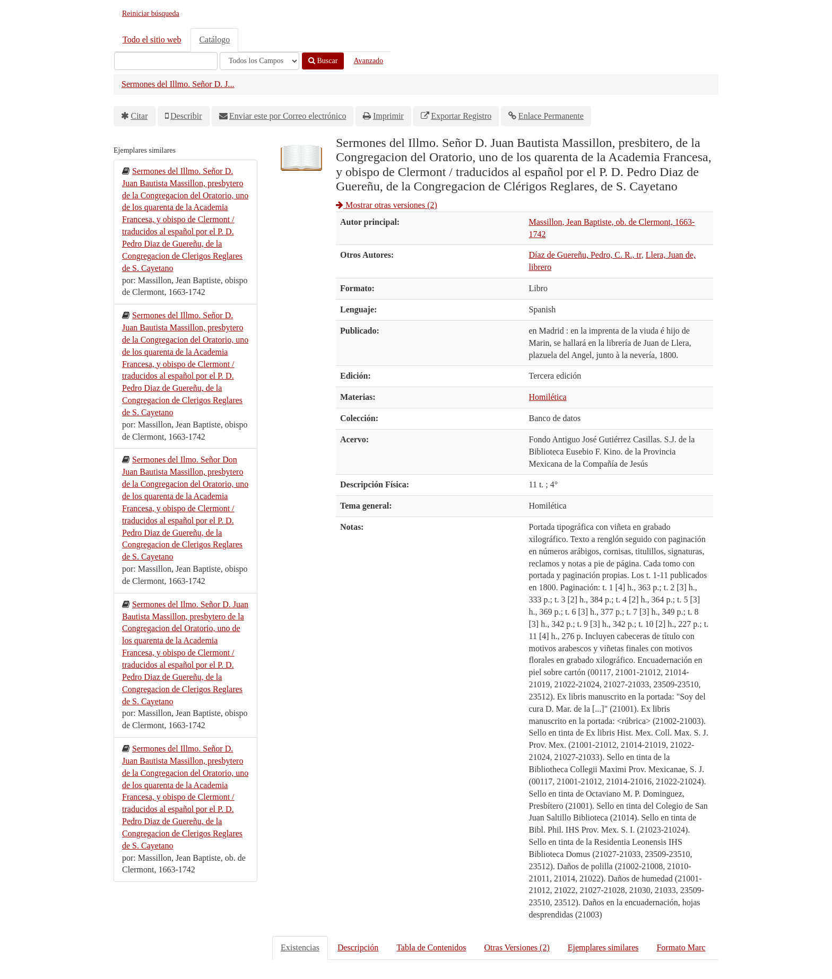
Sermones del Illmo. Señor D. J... (178, 84)
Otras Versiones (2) (516, 947)
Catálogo (214, 39)
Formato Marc (680, 947)
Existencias (300, 947)
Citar (139, 115)
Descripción (357, 947)
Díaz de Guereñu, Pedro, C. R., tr (585, 254)
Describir (186, 115)
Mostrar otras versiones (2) (386, 204)
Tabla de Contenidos (431, 947)
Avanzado (368, 61)
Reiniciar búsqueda (150, 14)
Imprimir (388, 115)
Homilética (548, 396)
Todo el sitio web (152, 39)
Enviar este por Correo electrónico (287, 115)
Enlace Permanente (551, 115)
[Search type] (259, 61)
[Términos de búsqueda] (166, 61)
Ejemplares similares (603, 947)
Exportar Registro (461, 115)
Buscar (322, 61)
